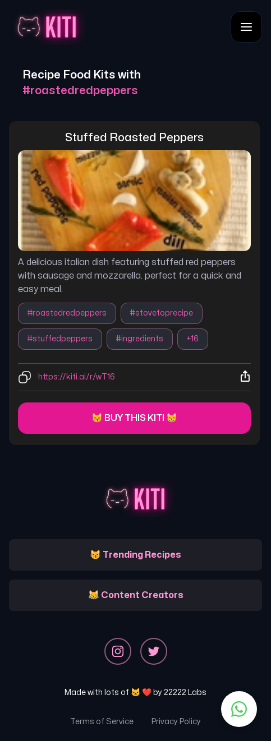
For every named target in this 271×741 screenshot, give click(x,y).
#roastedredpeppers (67, 313)
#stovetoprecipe (161, 313)
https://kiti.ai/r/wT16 (76, 377)
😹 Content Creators (135, 595)
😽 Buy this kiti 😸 (134, 418)
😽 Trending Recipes (135, 554)
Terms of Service (102, 721)
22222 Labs (185, 692)
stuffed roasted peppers (134, 137)
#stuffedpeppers (60, 338)
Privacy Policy (176, 721)
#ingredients (139, 338)
